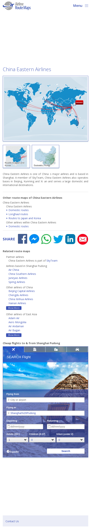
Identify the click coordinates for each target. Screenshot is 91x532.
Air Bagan (14, 330)
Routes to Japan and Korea (25, 218)
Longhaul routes (18, 214)
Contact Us (12, 521)
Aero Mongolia (17, 322)
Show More (14, 308)
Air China (14, 270)
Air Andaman (16, 326)
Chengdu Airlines (18, 295)
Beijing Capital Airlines (22, 291)
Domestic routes (19, 210)
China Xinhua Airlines (21, 299)
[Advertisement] (45, 39)
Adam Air (14, 318)
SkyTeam (52, 260)
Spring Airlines (17, 282)
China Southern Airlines (22, 274)
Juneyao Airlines (18, 278)
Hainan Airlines (17, 303)
